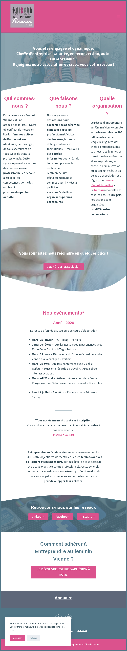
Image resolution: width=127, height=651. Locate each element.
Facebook (62, 516)
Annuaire (63, 598)
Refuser (33, 638)
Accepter (17, 638)
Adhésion (82, 630)
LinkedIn (38, 516)
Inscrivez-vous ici (63, 435)
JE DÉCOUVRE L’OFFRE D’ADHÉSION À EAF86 (63, 572)
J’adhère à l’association (63, 266)
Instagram (87, 516)
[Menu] (118, 16)
